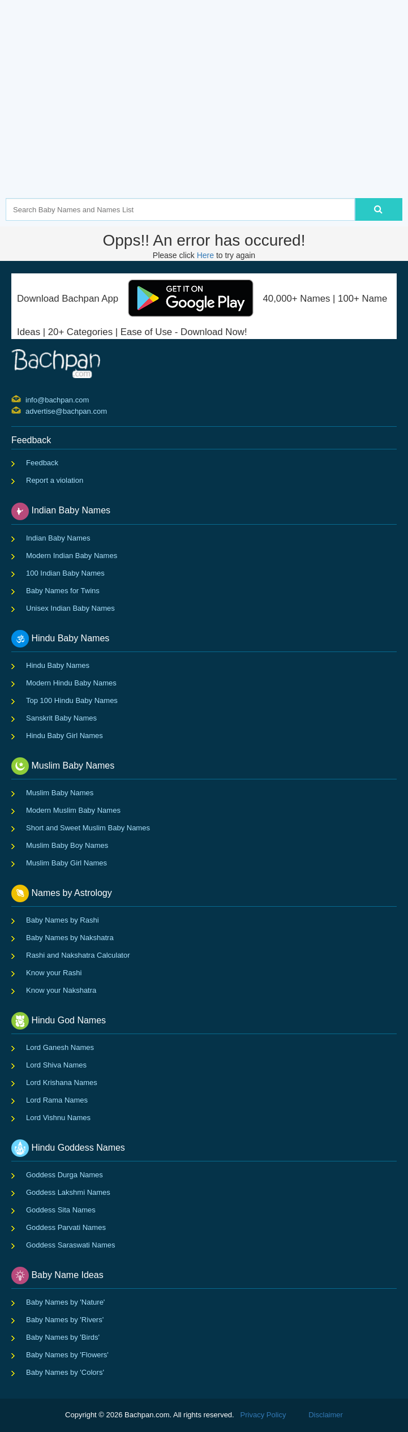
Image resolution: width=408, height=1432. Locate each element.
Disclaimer (325, 1414)
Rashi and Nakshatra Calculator (78, 955)
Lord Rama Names (57, 1100)
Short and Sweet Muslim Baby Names (88, 828)
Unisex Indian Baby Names (70, 608)
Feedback (42, 462)
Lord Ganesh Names (60, 1047)
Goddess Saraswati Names (70, 1245)
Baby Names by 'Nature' (65, 1302)
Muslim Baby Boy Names (67, 845)
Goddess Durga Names (64, 1175)
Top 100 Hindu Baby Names (72, 700)
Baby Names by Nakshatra (70, 937)
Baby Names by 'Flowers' (67, 1354)
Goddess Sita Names (61, 1210)
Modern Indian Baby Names (71, 555)
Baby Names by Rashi (62, 920)
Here (205, 255)
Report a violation (54, 480)
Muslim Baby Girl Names (66, 863)
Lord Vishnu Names (58, 1117)
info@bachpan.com (26, 399)
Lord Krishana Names (61, 1082)
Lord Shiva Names (56, 1065)
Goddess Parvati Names (66, 1227)
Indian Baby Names (58, 538)
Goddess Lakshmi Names (68, 1192)
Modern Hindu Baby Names (71, 683)
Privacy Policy (263, 1414)
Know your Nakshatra (61, 990)
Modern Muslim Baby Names (73, 810)
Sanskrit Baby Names (61, 718)
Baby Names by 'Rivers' (65, 1319)
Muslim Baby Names (59, 792)
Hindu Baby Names (57, 665)
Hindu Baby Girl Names (64, 735)
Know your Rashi (53, 972)
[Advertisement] (207, 116)
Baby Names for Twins (63, 590)
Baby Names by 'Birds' (63, 1337)
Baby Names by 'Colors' (65, 1372)
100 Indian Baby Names (65, 573)
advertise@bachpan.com (26, 410)
